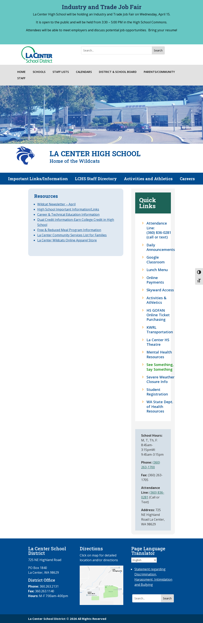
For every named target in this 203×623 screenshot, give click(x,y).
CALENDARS (84, 72)
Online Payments (155, 280)
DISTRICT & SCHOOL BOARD (118, 72)
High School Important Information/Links (68, 209)
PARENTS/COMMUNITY (159, 72)
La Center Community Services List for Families (72, 235)
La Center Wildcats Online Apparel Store (67, 240)
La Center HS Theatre (158, 342)
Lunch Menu (157, 270)
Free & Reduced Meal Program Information (69, 230)
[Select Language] (144, 560)
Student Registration (157, 391)
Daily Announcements (161, 247)
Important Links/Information (38, 179)
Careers (187, 179)
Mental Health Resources (159, 354)
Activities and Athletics (148, 179)
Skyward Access (160, 290)
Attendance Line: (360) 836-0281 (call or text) (159, 230)
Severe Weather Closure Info (160, 379)
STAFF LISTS (61, 72)
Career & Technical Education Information (68, 214)
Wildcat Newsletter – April (56, 204)
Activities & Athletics (157, 300)
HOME (21, 72)
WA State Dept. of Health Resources (160, 406)
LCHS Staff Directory (96, 179)
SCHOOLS (39, 72)
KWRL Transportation (160, 329)
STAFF (21, 78)
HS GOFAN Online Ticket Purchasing (158, 315)
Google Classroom (156, 259)
